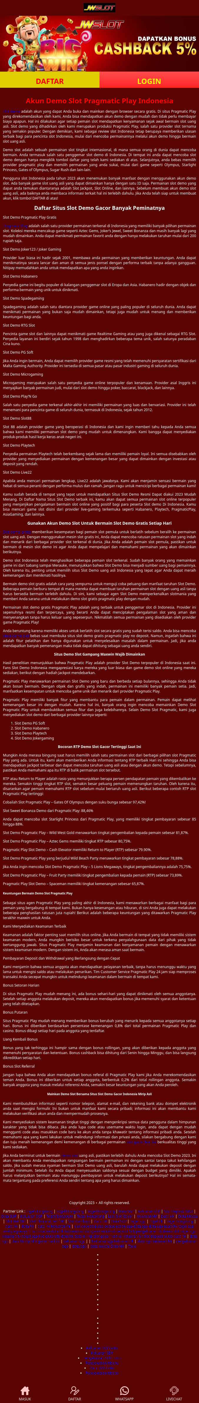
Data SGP (126, 1211)
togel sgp (137, 1221)
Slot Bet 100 (16, 1221)
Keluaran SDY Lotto (102, 1347)
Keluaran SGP (149, 1211)
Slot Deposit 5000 (178, 1211)
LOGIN (149, 81)
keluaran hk (60, 1226)
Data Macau (188, 1216)
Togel (132, 1246)
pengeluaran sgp (118, 1226)
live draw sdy (49, 1236)
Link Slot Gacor (120, 1216)
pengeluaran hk (149, 1231)
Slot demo (11, 111)
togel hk (156, 1221)
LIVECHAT (174, 1394)
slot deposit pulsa (88, 1226)
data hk (11, 1226)
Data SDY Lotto (101, 1367)
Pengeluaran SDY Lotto (102, 1357)
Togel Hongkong (39, 1211)
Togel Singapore (59, 1216)
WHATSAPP (124, 1394)
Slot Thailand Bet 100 (46, 1221)
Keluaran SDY (102, 1352)
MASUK (25, 1394)
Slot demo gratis (17, 531)
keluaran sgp (74, 1241)
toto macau (40, 1231)
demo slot (69, 1155)
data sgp (140, 1226)
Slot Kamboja (79, 1221)
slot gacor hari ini (141, 1141)
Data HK (167, 1216)
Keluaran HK (147, 1216)
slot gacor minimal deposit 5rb (109, 1231)
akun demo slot (16, 635)
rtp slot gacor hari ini (105, 1236)
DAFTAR (50, 81)
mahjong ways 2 (16, 1231)
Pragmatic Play (15, 225)
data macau (100, 1246)
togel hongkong (180, 1221)
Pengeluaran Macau (101, 1362)
